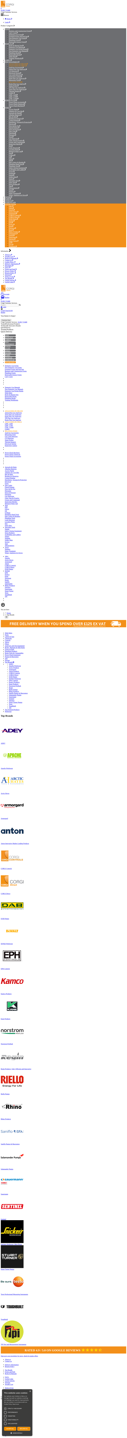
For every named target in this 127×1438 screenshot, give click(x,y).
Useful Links (10, 282)
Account (5, 294)
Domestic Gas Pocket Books (18, 49)
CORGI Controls (15, 215)
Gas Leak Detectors (16, 75)
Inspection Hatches (15, 144)
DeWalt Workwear (15, 679)
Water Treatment (15, 193)
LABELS (8, 60)
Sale (6, 658)
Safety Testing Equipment (18, 168)
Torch (11, 190)
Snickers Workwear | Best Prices (11, 1244)
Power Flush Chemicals (17, 104)
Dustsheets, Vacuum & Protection (20, 122)
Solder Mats (13, 177)
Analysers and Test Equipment (15, 646)
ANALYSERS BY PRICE (18, 66)
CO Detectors (14, 71)
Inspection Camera (15, 76)
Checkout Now (6, 320)
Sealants (12, 173)
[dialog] (17, 1412)
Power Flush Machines (17, 106)
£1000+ (12, 93)
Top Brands (9, 278)
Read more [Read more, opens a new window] (16, 1404)
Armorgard (13, 213)
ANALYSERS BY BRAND (18, 64)
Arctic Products (14, 668)
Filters (7, 644)
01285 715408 (5, 10)
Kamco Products (14, 682)
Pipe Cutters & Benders (17, 162)
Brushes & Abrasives (16, 118)
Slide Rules (13, 56)
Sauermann (13, 237)
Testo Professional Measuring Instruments (14, 1294)
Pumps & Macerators (12, 657)
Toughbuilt (13, 246)
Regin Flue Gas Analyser (17, 84)
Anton (11, 208)
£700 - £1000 (14, 98)
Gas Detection (14, 139)
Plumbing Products (11, 651)
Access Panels (14, 109)
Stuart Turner (14, 241)
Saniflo (12, 235)
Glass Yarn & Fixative (16, 140)
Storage (7, 660)
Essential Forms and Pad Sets (19, 36)
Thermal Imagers (15, 91)
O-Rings (12, 155)
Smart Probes (14, 86)
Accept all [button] (10, 1429)
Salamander (13, 233)
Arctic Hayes (13, 212)
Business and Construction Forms (20, 31)
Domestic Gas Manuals (17, 47)
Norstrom (12, 228)
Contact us (9, 260)
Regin (11, 230)
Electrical (12, 124)
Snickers (12, 239)
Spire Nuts (13, 182)
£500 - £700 (13, 97)
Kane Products (13, 684)
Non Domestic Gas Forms (18, 38)
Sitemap (8, 275)
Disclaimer (9, 265)
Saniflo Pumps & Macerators (18, 693)
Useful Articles (10, 280)
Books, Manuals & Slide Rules (15, 647)
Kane (11, 226)
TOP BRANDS (10, 204)
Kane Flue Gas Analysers (17, 78)
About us (8, 255)
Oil (10, 157)
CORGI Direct (14, 217)
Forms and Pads (11, 269)
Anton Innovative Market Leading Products (15, 843)
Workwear (8, 711)
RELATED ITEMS (15, 82)
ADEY (11, 664)
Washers (12, 191)
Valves (7, 642)
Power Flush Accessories (17, 102)
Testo (11, 244)
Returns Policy (10, 273)
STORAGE (8, 201)
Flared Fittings (14, 128)
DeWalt (12, 221)
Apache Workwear (15, 666)
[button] (17, 1433)
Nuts (11, 153)
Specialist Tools (14, 181)
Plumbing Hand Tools (16, 164)
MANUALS (9, 44)
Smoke (11, 175)
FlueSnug (12, 133)
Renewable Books (15, 55)
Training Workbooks (16, 58)
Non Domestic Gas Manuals (18, 51)
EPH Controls (13, 680)
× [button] (30, 1391)
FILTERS (8, 197)
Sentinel (11, 699)
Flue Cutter (13, 131)
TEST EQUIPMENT (11, 62)
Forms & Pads (9, 649)
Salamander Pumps (15, 695)
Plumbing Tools (14, 166)
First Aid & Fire (14, 126)
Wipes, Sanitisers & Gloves (18, 195)
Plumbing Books (15, 53)
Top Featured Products (12, 710)
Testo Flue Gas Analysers (17, 89)
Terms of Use (10, 276)
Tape (11, 186)
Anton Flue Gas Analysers (18, 69)
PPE (11, 160)
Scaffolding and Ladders (17, 170)
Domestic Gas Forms (16, 34)
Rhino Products (14, 232)
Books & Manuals (11, 258)
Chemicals (8, 638)
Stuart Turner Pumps (15, 702)
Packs (7, 635)
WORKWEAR (10, 202)
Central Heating (14, 120)
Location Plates (14, 149)
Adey (11, 206)
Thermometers (14, 188)
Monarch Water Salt (16, 151)
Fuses (11, 137)
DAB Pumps (13, 219)
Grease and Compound (17, 142)
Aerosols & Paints (15, 113)
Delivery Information (12, 264)
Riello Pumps (13, 689)
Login (7, 22)
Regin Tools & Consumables (14, 653)
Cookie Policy (10, 262)
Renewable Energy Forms (18, 42)
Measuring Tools (15, 80)
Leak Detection (14, 148)
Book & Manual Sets (16, 45)
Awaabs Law (10, 256)
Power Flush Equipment (13, 655)
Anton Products (14, 671)
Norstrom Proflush (15, 686)
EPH (11, 222)
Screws (12, 171)
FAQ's (7, 267)
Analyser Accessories (16, 67)
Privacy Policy (10, 271)
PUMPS (7, 199)
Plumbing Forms (15, 40)
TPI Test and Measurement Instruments (13, 1344)
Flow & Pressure (15, 129)
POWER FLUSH (10, 100)
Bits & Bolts (13, 117)
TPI (10, 243)
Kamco (12, 224)
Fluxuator (12, 135)
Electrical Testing (15, 73)
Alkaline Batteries (15, 115)
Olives (11, 159)
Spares (11, 179)
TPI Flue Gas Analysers (17, 87)
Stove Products (14, 184)
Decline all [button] (24, 1429)
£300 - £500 (13, 95)
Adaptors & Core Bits (16, 111)
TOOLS (7, 108)
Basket (5, 297)
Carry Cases (13, 33)
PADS (7, 29)
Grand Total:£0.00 (7, 311)
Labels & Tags (9, 637)
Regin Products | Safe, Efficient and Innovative (16, 1069)
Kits (11, 146)
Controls (7, 640)
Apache (12, 210)
